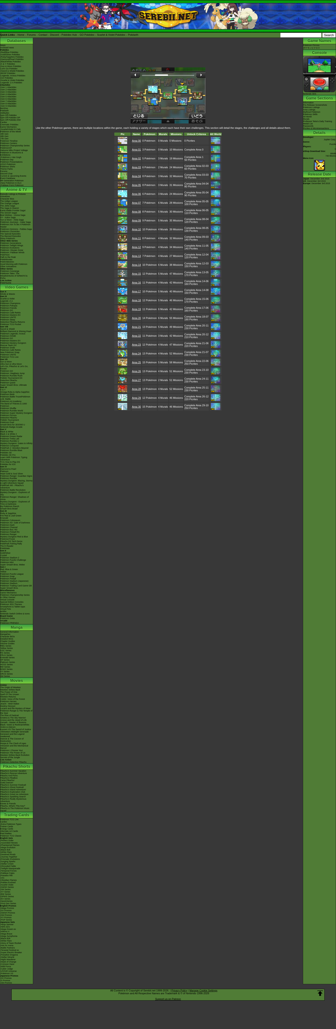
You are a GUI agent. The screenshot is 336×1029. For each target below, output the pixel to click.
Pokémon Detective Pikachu (13, 762)
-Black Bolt (5, 850)
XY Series (5, 671)
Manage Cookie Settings (203, 990)
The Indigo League (9, 201)
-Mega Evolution (7, 847)
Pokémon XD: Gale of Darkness (15, 523)
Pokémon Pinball (8, 579)
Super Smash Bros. (9, 588)
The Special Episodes (10, 234)
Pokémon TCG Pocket (10, 324)
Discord (54, 34)
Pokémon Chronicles (10, 231)
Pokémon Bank (7, 394)
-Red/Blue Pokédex (9, 52)
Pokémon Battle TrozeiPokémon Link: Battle (15, 398)
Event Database (7, 178)
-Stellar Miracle (7, 957)
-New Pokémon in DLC (11, 183)
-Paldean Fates (7, 873)
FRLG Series (6, 655)
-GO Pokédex (6, 78)
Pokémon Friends (8, 308)
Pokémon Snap (7, 576)
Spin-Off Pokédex (8, 115)
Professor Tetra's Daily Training (317, 121)
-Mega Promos (7, 908)
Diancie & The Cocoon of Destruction (12, 740)
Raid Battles (6, 833)
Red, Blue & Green (9, 569)
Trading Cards (16, 815)
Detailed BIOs (6, 639)
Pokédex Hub (69, 34)
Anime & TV (16, 190)
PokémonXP (6, 148)
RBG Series (5, 646)
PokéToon (5, 255)
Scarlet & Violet (7, 299)
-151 (2, 878)
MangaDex (5, 634)
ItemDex (4, 108)
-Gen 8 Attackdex (8, 103)
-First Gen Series (8, 903)
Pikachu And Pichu (9, 775)
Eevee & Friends (8, 803)
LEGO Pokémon (8, 164)
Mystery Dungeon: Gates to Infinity (16, 443)
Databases (16, 41)
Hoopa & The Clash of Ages (13, 743)
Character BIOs (7, 636)
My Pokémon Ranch (9, 506)
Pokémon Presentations (11, 162)
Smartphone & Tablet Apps (12, 607)
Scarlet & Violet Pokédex (111, 34)
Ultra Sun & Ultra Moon (11, 364)
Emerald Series (7, 657)
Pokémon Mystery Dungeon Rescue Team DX (13, 344)
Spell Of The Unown (9, 694)
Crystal (3, 555)
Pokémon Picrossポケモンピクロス (311, 46)
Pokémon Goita (7, 618)
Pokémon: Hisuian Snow (11, 250)
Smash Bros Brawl (9, 509)
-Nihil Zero (5, 927)
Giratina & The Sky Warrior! (13, 718)
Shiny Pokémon (7, 238)
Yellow (3, 571)
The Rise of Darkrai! (9, 715)
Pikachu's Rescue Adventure (13, 773)
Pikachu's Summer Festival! (13, 785)
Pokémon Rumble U (9, 441)
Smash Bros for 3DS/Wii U (12, 425)
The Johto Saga (7, 206)
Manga (17, 627)
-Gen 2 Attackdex (8, 89)
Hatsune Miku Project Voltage (14, 150)
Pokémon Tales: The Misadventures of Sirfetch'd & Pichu (14, 275)
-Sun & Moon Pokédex (10, 66)
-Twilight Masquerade (10, 868)
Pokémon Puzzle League (12, 574)
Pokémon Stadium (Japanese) (14, 581)
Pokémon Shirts (7, 166)
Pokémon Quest (7, 383)
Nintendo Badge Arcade (11, 427)
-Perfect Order (7, 840)
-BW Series (5, 894)
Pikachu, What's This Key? (12, 806)
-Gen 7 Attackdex (8, 101)
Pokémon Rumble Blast (11, 450)
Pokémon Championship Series (15, 145)
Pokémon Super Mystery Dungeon (16, 413)
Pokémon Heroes (8, 701)
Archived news (7, 47)
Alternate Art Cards (9, 831)
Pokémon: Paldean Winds (12, 252)
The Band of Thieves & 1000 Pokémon (13, 404)
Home (21, 34)
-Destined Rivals (8, 854)
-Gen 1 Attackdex (8, 87)
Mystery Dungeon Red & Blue (14, 537)
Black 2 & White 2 (8, 434)
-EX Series (5, 899)
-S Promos (5, 980)
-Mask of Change (8, 962)
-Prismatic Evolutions (10, 859)
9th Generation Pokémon (12, 180)
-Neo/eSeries (6, 901)
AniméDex (5, 196)
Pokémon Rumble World (11, 411)
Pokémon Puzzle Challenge (13, 560)
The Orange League (9, 203)
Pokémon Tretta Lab (9, 439)
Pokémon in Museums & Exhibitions (11, 153)
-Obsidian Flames (8, 880)
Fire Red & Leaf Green (10, 515)
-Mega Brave (6, 934)
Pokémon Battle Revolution (13, 490)
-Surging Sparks (7, 861)
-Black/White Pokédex (10, 61)
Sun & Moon (6, 361)
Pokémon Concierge (9, 271)
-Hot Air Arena (6, 945)
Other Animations (8, 266)
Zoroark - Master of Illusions (13, 722)
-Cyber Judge (6, 969)
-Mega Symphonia (8, 936)
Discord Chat (6, 173)
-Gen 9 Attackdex (8, 106)
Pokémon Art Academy (10, 401)
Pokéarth (133, 34)
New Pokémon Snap (9, 352)
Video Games (16, 287)
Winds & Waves (7, 294)
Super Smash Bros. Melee (12, 565)
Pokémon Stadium (9, 583)
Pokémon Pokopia (8, 305)
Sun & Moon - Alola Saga (12, 220)
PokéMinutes (6, 259)
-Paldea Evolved (8, 882)
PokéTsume (5, 283)
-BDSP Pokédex (7, 73)
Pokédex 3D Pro (8, 455)
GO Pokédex (87, 34)
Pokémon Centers (8, 143)
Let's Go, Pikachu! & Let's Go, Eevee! (14, 367)
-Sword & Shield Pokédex (12, 71)
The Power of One (8, 692)
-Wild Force (5, 966)
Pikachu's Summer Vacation (13, 771)
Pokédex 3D (6, 453)
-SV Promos (6, 910)
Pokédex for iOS (8, 464)
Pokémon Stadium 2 (9, 557)
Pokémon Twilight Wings (11, 245)
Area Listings (309, 109)
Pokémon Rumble (8, 478)
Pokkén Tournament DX (11, 378)
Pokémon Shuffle (8, 408)
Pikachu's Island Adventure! (13, 789)
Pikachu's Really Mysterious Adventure (13, 800)
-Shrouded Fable (8, 866)
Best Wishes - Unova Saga (12, 215)
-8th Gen (4, 136)
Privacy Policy (179, 990)
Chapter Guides (7, 641)
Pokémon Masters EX (10, 315)
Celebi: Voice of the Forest (12, 699)
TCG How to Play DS (10, 462)
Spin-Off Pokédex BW (10, 120)
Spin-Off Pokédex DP (10, 117)
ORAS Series (6, 674)
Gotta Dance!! (6, 782)
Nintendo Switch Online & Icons (15, 613)
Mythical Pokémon (311, 112)
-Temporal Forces (8, 871)
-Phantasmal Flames (10, 845)
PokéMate (5, 548)
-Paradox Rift (6, 875)
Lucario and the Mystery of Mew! (15, 708)
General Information (9, 632)
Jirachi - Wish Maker (9, 704)
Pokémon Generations (10, 243)
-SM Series (5, 889)
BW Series (5, 667)
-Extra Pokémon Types (10, 824)
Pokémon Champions (10, 303)
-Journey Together (8, 857)
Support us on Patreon (168, 999)
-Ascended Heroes (9, 843)
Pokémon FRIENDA (9, 623)
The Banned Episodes (10, 236)
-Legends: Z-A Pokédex (11, 82)
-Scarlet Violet (6, 885)
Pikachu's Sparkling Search (13, 796)
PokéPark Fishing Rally (11, 543)
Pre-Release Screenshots (315, 105)
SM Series (5, 676)
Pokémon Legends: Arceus (12, 333)
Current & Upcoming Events (13, 176)
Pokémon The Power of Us (12, 753)
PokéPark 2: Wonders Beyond (14, 448)
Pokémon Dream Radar (11, 436)
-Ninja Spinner (7, 924)
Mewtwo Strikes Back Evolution (14, 755)
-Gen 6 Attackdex (8, 99)
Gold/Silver (5, 553)
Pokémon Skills (310, 114)
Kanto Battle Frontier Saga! (13, 210)
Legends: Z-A (6, 301)
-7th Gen (4, 138)
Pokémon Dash (7, 525)
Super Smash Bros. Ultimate (13, 385)
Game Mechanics (8, 127)
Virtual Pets (5, 609)
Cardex (3, 122)
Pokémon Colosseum (10, 520)
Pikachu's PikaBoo (9, 778)
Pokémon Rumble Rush (11, 375)
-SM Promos (6, 915)
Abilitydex (4, 113)
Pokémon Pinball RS (10, 532)
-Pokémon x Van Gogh (10, 157)
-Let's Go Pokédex (9, 68)
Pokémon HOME (8, 336)
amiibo (3, 611)
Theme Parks (6, 169)
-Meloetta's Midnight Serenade (14, 732)
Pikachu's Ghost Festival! (12, 787)
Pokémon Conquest (9, 445)
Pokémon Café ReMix (10, 313)
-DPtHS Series (7, 896)
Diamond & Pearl (8, 469)
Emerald (4, 518)
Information (308, 103)
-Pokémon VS (6, 973)
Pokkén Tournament (9, 420)
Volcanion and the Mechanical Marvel (14, 747)
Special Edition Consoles (12, 602)
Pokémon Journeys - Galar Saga (15, 222)
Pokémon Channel (9, 527)
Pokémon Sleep (7, 319)
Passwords (308, 126)
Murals (306, 119)
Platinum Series (7, 662)
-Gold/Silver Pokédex (10, 54)
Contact (42, 34)
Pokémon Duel (7, 422)
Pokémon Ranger (8, 534)
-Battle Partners (7, 948)
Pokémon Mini (7, 562)
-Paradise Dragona (9, 955)
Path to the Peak (8, 257)
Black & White (6, 431)
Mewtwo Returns (8, 697)
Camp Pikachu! (7, 780)
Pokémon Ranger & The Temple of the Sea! (16, 712)
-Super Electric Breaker (11, 952)
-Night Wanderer (8, 959)
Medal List (308, 123)
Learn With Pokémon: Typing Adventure (13, 458)
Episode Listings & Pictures (13, 194)
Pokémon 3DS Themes (11, 604)
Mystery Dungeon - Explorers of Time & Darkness (15, 502)
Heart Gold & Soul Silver (11, 473)
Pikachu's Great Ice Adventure (14, 794)
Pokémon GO (6, 310)
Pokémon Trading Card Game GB (16, 585)
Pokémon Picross (8, 415)
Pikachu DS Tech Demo (11, 541)
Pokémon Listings (311, 107)
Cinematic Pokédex (9, 124)
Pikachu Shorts (16, 766)
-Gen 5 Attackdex (8, 96)
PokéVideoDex (7, 262)
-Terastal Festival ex (9, 950)
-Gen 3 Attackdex (8, 92)
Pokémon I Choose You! (11, 750)
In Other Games (7, 597)
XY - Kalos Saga (8, 217)
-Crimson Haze (7, 964)
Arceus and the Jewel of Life (13, 720)
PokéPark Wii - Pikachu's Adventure (12, 486)
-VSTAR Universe (8, 971)
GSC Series (5, 650)
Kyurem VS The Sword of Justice (15, 729)
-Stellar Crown (7, 864)
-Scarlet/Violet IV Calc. (10, 129)
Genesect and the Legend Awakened (12, 735)
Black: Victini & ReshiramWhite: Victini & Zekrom (15, 726)
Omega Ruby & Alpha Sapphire (14, 392)
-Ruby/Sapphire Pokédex (12, 57)
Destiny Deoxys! (7, 706)
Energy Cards (6, 829)
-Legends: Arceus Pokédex (12, 75)
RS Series (5, 653)
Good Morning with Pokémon (13, 264)
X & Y (3, 389)
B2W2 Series (6, 669)
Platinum (4, 471)
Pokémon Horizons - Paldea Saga (16, 229)
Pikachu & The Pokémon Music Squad (14, 809)
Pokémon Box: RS (9, 529)
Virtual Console (7, 599)
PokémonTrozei (7, 539)
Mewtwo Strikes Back (10, 690)
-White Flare (6, 852)
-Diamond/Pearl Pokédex (12, 59)
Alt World (307, 117)
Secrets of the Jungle (10, 757)
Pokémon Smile (7, 347)
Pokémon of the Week (10, 131)
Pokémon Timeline (9, 141)
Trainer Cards (6, 826)
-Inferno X (5, 931)
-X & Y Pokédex (7, 64)
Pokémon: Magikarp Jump (12, 373)
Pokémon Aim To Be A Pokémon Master (15, 225)
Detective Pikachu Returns (12, 322)
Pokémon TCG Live (9, 357)
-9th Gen (4, 134)
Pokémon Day (7, 159)
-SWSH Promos (7, 913)
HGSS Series (6, 664)
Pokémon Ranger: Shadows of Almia (14, 498)
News (3, 45)
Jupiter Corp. (330, 139)
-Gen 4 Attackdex (8, 94)
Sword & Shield (7, 329)
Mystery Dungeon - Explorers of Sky (15, 493)
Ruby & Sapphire (8, 513)
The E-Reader (7, 546)
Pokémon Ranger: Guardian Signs (16, 476)
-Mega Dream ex (8, 929)
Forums (31, 34)
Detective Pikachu (8, 380)
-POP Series (6, 920)
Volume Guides (7, 643)
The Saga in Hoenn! (9, 208)
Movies (16, 680)
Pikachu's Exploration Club (12, 792)
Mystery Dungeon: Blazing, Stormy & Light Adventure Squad (16, 482)
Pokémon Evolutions (9, 248)
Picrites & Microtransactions (316, 128)
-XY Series (5, 892)
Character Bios (7, 199)
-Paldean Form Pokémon (12, 185)
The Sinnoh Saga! (8, 213)
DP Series (5, 660)
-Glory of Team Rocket (10, 943)
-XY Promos (5, 917)
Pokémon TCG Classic (10, 836)
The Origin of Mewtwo (10, 687)
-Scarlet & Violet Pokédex (12, 80)
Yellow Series (6, 648)
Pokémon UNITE (8, 317)
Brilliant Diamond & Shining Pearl (15, 331)
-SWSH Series (7, 887)
